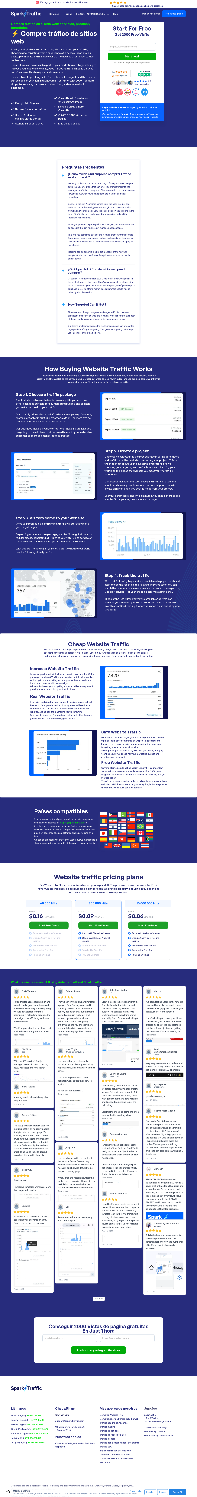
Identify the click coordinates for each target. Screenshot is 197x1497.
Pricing (68, 14)
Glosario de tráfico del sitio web (116, 1458)
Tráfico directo (107, 1438)
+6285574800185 (39, 1433)
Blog (115, 14)
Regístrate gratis (174, 13)
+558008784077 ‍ (40, 1429)
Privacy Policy (128, 1489)
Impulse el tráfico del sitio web (115, 1450)
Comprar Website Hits (111, 1415)
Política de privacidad (155, 1431)
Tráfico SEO (106, 1446)
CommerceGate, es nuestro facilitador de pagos (75, 1445)
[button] (55, 14)
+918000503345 (33, 1438)
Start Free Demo (49, 925)
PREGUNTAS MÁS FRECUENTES (92, 14)
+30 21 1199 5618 (35, 1424)
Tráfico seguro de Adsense (114, 1422)
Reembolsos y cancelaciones (158, 1435)
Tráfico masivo (107, 1426)
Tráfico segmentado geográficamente (119, 1442)
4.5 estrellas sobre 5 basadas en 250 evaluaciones (137, 6)
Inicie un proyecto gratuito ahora (98, 1350)
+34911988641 (36, 1420)
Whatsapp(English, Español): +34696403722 (70, 1429)
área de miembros (151, 13)
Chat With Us (62, 1415)
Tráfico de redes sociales (113, 1434)
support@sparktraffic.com (72, 822)
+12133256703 (34, 1415)
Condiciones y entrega (155, 1427)
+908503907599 (36, 1442)
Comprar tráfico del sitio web (115, 1454)
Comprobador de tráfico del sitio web (119, 1419)
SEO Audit (105, 1462)
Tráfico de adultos (109, 1430)
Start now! (132, 56)
